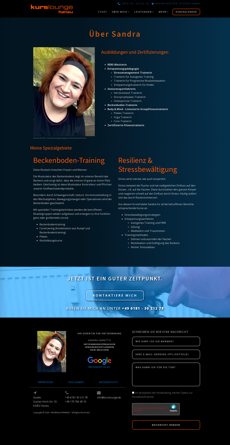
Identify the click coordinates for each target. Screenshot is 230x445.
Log (35, 416)
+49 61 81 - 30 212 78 (135, 4)
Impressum (45, 382)
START (102, 11)
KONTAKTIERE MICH (115, 295)
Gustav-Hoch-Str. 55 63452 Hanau (177, 4)
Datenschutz (108, 382)
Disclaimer (76, 382)
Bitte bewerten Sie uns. (99, 366)
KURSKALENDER (186, 11)
